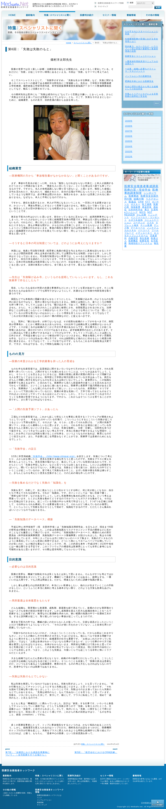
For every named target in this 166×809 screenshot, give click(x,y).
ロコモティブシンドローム (141, 234)
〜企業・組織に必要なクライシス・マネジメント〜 (140, 70)
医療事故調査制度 (141, 191)
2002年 (128, 156)
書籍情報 (137, 776)
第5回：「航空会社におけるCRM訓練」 (96, 752)
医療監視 (144, 241)
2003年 (128, 151)
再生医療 (144, 238)
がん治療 (141, 215)
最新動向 (7, 776)
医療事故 (134, 196)
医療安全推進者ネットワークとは (49, 795)
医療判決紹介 (74, 776)
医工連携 (147, 204)
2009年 (128, 121)
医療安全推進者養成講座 (141, 186)
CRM (141, 202)
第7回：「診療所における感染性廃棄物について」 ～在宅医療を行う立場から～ (27, 753)
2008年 (128, 126)
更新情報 (40, 802)
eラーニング (131, 212)
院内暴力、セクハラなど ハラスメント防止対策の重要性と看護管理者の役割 (141, 48)
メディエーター (144, 233)
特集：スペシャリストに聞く (93, 744)
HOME (68, 43)
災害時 (154, 209)
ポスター (135, 204)
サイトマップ (42, 805)
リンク (39, 798)
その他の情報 (9, 790)
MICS (142, 212)
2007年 (128, 131)
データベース (138, 228)
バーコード (144, 230)
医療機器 (133, 241)
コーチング (139, 222)
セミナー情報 (106, 776)
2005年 (128, 141)
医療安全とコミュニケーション (140, 56)
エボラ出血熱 (135, 220)
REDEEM (129, 215)
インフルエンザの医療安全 (138, 76)
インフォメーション (44, 800)
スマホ (150, 222)
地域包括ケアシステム (140, 243)
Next (157, 103)
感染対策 (147, 207)
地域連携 (135, 207)
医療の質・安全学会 (137, 189)
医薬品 (132, 201)
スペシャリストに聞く (83, 43)
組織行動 (139, 198)
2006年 (128, 136)
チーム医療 (146, 225)
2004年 (128, 146)
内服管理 (133, 238)
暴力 (147, 209)
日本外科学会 (135, 209)
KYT (147, 202)
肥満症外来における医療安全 (139, 81)
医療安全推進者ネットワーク (18, 770)
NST (149, 212)
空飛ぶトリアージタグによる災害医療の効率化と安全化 (141, 95)
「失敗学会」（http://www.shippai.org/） (54, 456)
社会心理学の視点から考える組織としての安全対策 (141, 87)
